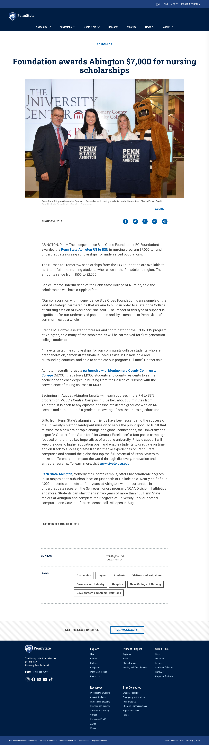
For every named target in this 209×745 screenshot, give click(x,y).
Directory (159, 658)
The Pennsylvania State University (23, 740)
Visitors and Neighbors (147, 575)
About (166, 26)
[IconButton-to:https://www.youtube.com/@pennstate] (45, 679)
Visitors (93, 715)
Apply (174, 4)
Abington (117, 584)
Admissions (66, 26)
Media (93, 728)
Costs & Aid (90, 26)
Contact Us (95, 676)
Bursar (126, 658)
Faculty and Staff (98, 719)
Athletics (131, 26)
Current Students (98, 697)
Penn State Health (98, 671)
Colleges (94, 663)
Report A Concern (190, 4)
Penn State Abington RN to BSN (84, 250)
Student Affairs (129, 663)
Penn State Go (129, 701)
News (148, 26)
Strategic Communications (135, 706)
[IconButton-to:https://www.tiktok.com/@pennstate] (50, 679)
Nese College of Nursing (145, 584)
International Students (100, 701)
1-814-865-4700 (40, 671)
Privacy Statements (48, 740)
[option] (36, 672)
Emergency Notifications (134, 697)
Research (113, 26)
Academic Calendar (164, 667)
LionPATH (159, 671)
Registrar (127, 654)
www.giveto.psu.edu (114, 464)
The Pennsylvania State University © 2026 (182, 740)
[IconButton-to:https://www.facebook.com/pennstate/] (33, 679)
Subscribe (126, 630)
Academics (41, 26)
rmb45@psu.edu (115, 556)
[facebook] (125, 222)
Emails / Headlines (131, 692)
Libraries (159, 663)
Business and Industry (90, 584)
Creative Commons (81, 204)
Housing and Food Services (135, 667)
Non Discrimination (68, 740)
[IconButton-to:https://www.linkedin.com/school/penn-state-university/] (39, 679)
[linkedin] (145, 222)
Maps (157, 654)
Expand (159, 208)
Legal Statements (99, 740)
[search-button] (158, 4)
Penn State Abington (57, 474)
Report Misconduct (131, 710)
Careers (93, 658)
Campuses (95, 667)
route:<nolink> (114, 559)
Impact (102, 575)
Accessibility (84, 740)
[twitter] (135, 222)
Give (166, 4)
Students (119, 575)
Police (126, 715)
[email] (154, 222)
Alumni (93, 723)
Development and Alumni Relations (99, 592)
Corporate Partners (164, 676)
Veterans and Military (99, 710)
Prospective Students (100, 692)
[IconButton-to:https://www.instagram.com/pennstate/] (27, 679)
